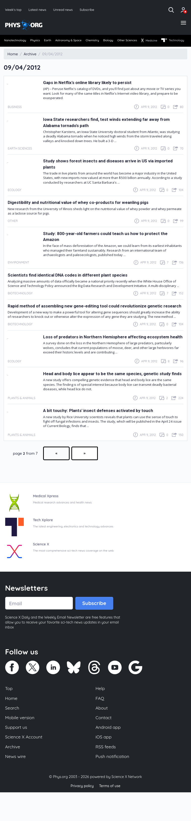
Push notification (113, 785)
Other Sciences (149, 41)
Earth (55, 41)
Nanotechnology (15, 41)
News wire (16, 785)
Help (101, 714)
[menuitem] (15, 42)
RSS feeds (106, 775)
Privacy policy (81, 814)
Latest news (38, 10)
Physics (39, 41)
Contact (104, 744)
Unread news (65, 10)
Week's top (14, 10)
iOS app (104, 765)
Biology (127, 41)
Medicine (175, 41)
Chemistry (108, 41)
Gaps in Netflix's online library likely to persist (93, 91)
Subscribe (90, 10)
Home (11, 724)
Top (9, 714)
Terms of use (110, 814)
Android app (109, 754)
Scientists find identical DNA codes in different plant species (75, 284)
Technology (16, 50)
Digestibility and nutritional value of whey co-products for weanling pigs (87, 211)
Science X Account (24, 765)
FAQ (100, 724)
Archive (13, 775)
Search (12, 734)
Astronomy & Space (80, 41)
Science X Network (127, 805)
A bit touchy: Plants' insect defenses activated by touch (104, 435)
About (102, 734)
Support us (16, 754)
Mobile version (20, 744)
